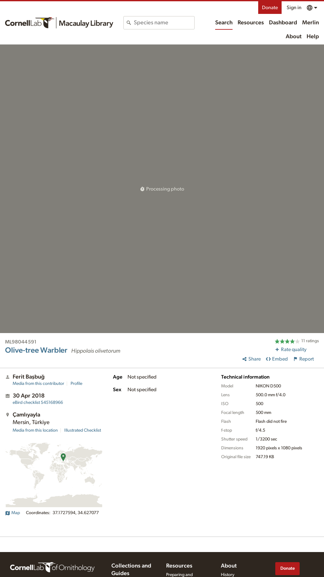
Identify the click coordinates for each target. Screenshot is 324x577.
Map (12, 513)
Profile (76, 383)
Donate (270, 7)
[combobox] (164, 22)
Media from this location (35, 430)
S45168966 (38, 402)
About (294, 36)
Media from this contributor (38, 383)
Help (313, 36)
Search (224, 23)
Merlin (310, 23)
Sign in (294, 7)
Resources (251, 23)
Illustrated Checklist (82, 430)
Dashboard (283, 23)
